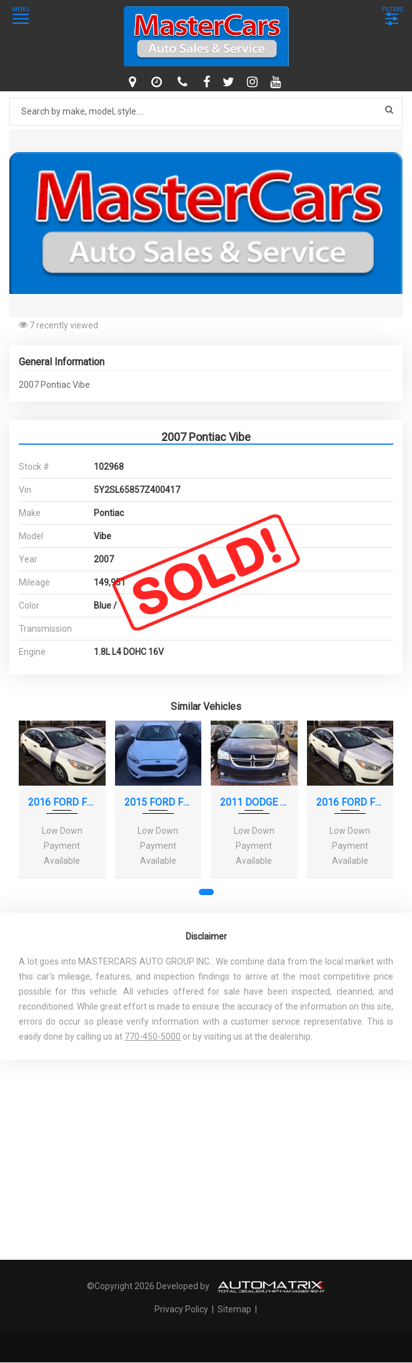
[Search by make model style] (206, 112)
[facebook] (208, 81)
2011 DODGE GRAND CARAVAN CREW (254, 802)
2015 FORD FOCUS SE (158, 802)
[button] (391, 141)
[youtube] (277, 81)
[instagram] (254, 81)
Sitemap (234, 1309)
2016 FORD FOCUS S (62, 802)
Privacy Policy (182, 1309)
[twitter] (230, 81)
